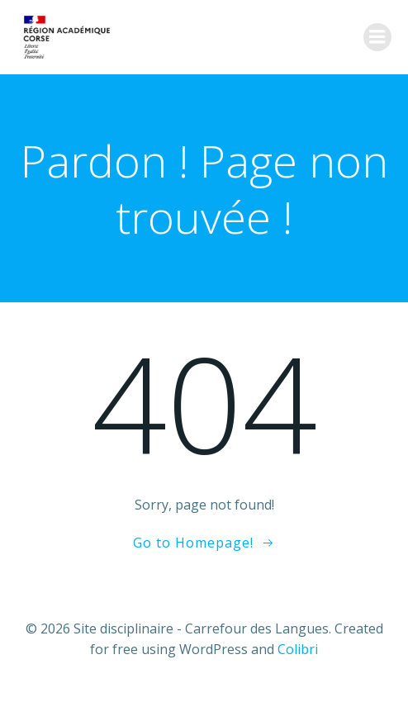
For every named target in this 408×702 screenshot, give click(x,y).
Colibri (298, 649)
